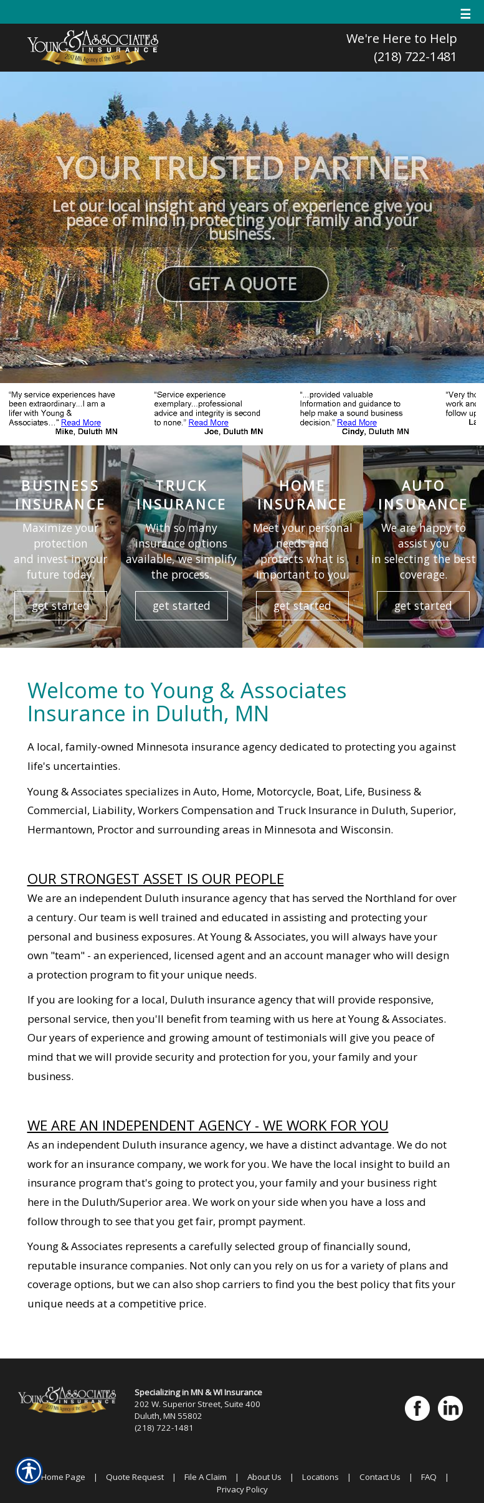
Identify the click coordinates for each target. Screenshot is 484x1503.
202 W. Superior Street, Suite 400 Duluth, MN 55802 (197, 1409)
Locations (320, 1476)
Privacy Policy (242, 1489)
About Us (264, 1476)
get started (61, 605)
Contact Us (380, 1476)
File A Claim (205, 1476)
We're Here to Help (401, 38)
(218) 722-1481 (415, 56)
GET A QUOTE (242, 284)
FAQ (429, 1476)
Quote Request (135, 1476)
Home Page (63, 1476)
